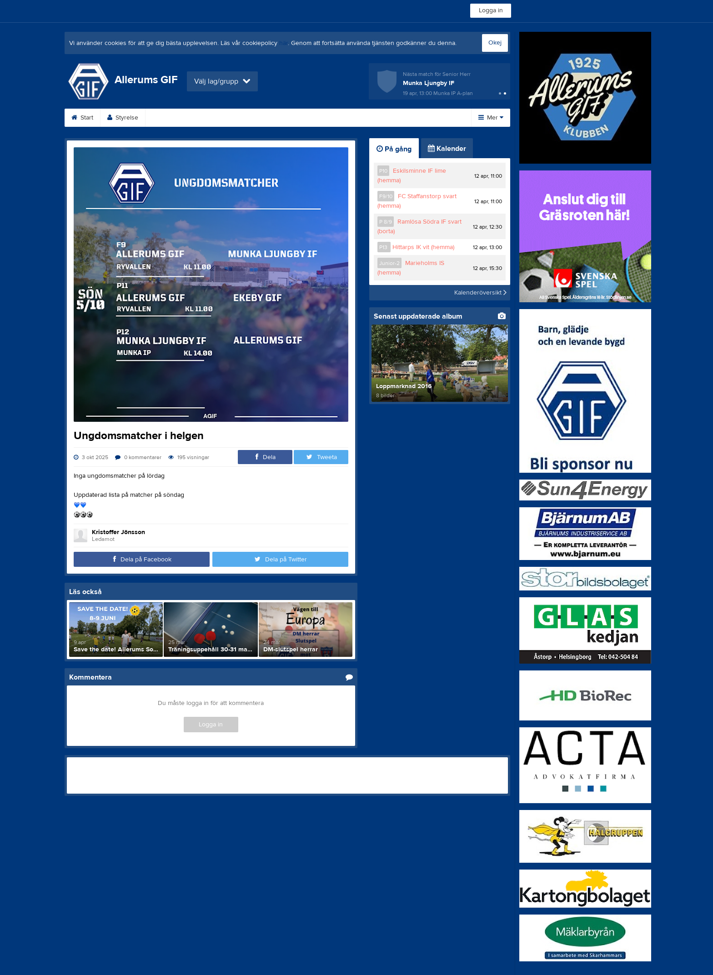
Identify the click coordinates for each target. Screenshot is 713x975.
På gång (394, 149)
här (283, 43)
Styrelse (122, 118)
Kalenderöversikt (480, 293)
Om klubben (328, 118)
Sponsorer (273, 118)
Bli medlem (171, 118)
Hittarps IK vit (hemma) (423, 247)
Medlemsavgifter (391, 118)
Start (82, 118)
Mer (490, 118)
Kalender (223, 118)
